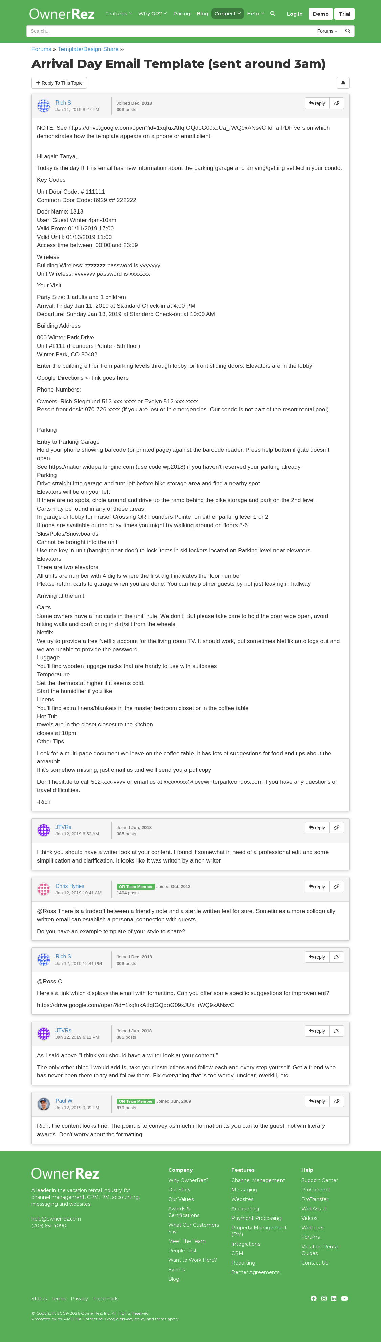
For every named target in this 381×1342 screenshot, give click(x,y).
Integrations (245, 1244)
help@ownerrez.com (56, 1219)
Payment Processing (256, 1218)
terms (160, 1318)
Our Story (179, 1190)
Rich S (63, 103)
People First (182, 1251)
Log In (295, 14)
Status (39, 1299)
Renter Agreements (255, 1272)
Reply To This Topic (59, 83)
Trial (344, 14)
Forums (41, 49)
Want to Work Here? (192, 1260)
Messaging (244, 1190)
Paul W (63, 1101)
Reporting (243, 1263)
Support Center (319, 1180)
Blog (173, 1279)
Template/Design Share (88, 49)
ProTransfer (314, 1199)
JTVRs (63, 827)
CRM (237, 1253)
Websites (242, 1199)
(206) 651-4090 (48, 1226)
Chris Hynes (69, 886)
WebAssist (313, 1209)
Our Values (181, 1199)
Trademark (105, 1299)
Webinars (312, 1228)
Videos (309, 1218)
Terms (58, 1299)
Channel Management (258, 1180)
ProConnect (315, 1190)
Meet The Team (187, 1241)
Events (176, 1270)
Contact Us (314, 1263)
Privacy (79, 1299)
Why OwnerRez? (188, 1180)
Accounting (245, 1209)
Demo (321, 14)
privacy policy (132, 1318)
